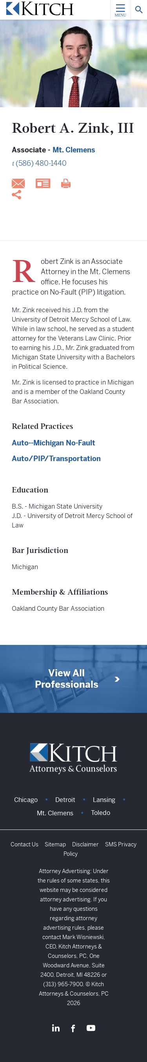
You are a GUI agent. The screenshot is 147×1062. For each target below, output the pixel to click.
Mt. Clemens (74, 149)
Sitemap (55, 844)
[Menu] (120, 10)
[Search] (139, 10)
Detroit (65, 800)
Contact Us (24, 844)
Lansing (104, 800)
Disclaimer (85, 844)
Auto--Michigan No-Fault (53, 442)
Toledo (100, 813)
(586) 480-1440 (41, 163)
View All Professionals (66, 679)
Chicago (26, 800)
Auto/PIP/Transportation (56, 458)
